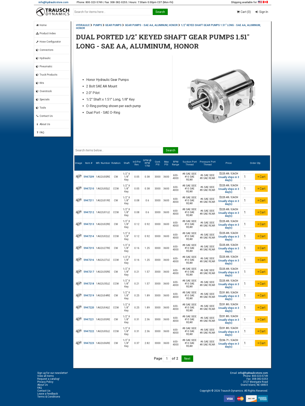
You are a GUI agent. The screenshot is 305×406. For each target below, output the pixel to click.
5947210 (89, 188)
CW (116, 176)
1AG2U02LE (103, 236)
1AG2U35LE (103, 283)
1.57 (147, 271)
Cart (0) (243, 12)
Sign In (263, 12)
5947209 (89, 176)
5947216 (89, 259)
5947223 (89, 343)
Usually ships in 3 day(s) (228, 179)
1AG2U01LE (103, 212)
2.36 (147, 319)
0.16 (136, 248)
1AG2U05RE (103, 319)
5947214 (89, 236)
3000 (158, 176)
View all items (45, 375)
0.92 (147, 224)
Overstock (44, 91)
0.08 (136, 200)
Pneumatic (44, 66)
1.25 (147, 248)
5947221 (89, 319)
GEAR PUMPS (113, 25)
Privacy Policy (45, 381)
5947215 (89, 248)
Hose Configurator (48, 41)
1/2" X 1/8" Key (126, 176)
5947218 (89, 283)
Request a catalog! (48, 378)
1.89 (147, 295)
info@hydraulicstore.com (53, 2)
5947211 (89, 200)
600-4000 (176, 177)
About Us (43, 124)
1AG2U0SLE (103, 188)
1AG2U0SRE (103, 176)
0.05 (136, 176)
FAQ (40, 132)
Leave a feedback (47, 393)
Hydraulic (43, 58)
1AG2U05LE (103, 331)
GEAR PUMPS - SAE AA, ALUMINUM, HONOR (151, 25)
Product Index (46, 33)
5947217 (89, 271)
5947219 (89, 295)
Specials (43, 99)
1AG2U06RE (103, 343)
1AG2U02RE (103, 224)
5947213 (89, 224)
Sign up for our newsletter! (52, 372)
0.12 (136, 224)
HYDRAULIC (83, 25)
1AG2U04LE (103, 307)
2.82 (147, 343)
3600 (166, 176)
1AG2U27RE (103, 248)
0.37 (136, 343)
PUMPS (97, 25)
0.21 (136, 271)
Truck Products (46, 74)
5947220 (89, 307)
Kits (40, 82)
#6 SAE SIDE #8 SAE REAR (207, 177)
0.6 (147, 200)
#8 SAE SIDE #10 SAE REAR (189, 176)
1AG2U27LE (103, 259)
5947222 (89, 331)
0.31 (136, 319)
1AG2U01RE (103, 200)
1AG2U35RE (103, 271)
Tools (41, 107)
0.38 (147, 176)
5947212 (89, 212)
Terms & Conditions (48, 396)
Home (41, 25)
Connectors (44, 49)
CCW (116, 188)
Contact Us (44, 116)
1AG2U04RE (103, 295)
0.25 (136, 295)
